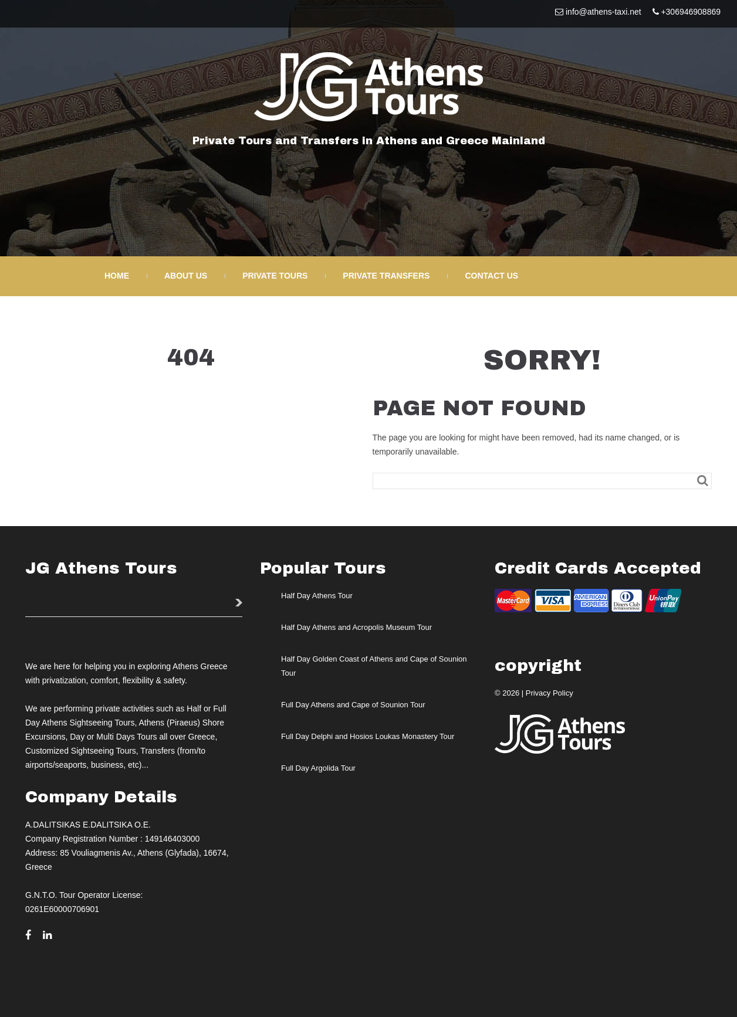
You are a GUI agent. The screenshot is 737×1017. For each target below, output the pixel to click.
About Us (185, 275)
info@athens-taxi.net (603, 11)
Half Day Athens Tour (317, 595)
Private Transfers (386, 275)
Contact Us (491, 275)
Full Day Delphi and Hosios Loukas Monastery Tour (367, 736)
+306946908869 (691, 11)
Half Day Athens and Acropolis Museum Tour (356, 627)
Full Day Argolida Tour (318, 768)
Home (116, 275)
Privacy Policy (549, 693)
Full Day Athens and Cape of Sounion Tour (353, 704)
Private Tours (274, 275)
